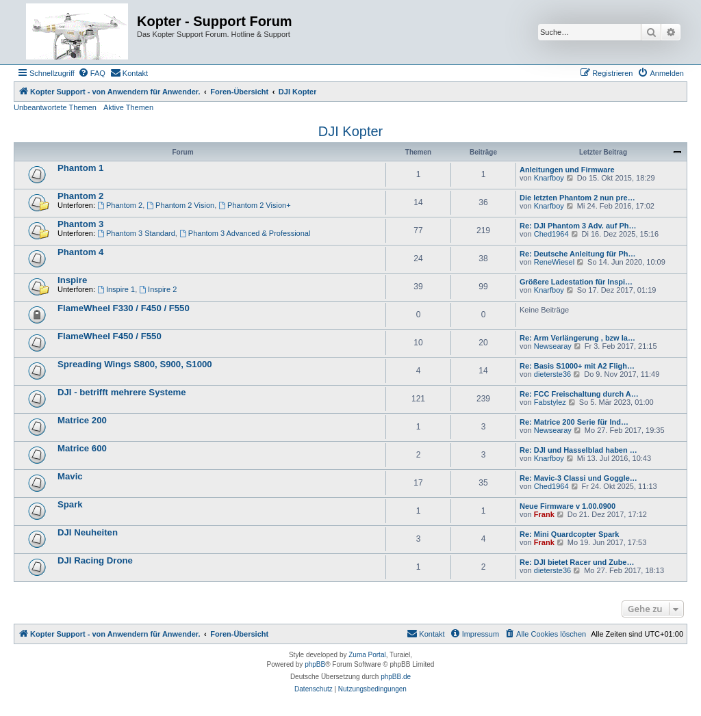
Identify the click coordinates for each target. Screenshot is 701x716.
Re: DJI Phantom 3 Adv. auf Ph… (578, 226)
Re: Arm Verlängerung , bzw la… (577, 338)
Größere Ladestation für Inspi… (576, 282)
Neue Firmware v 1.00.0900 (567, 506)
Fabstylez (550, 402)
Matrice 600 (82, 448)
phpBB (315, 664)
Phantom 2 (80, 196)
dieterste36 (552, 374)
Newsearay (553, 346)
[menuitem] (91, 73)
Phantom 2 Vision (180, 205)
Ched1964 (551, 234)
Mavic (70, 476)
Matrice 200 (82, 420)
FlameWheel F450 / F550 (110, 336)
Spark (70, 504)
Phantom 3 (80, 224)
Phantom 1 (80, 168)
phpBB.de (396, 676)
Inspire (72, 280)
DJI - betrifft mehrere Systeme (122, 392)
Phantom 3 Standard (136, 233)
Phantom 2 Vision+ (254, 205)
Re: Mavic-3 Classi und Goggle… (578, 478)
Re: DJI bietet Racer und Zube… (577, 562)
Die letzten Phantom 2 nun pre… (577, 198)
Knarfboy (549, 178)
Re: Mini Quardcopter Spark (569, 534)
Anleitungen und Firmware (567, 169)
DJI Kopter (350, 131)
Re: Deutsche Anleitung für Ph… (578, 254)
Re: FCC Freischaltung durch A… (579, 394)
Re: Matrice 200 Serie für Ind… (574, 422)
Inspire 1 (116, 289)
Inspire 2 (158, 289)
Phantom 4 (80, 252)
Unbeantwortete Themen (55, 107)
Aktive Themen (128, 107)
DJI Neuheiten (88, 532)
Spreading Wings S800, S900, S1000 (135, 364)
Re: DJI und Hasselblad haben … (578, 450)
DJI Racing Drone (95, 560)
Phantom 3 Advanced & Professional (244, 233)
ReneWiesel (554, 262)
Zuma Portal (366, 655)
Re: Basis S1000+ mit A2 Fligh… (577, 366)
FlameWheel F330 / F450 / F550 (124, 308)
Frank (544, 514)
